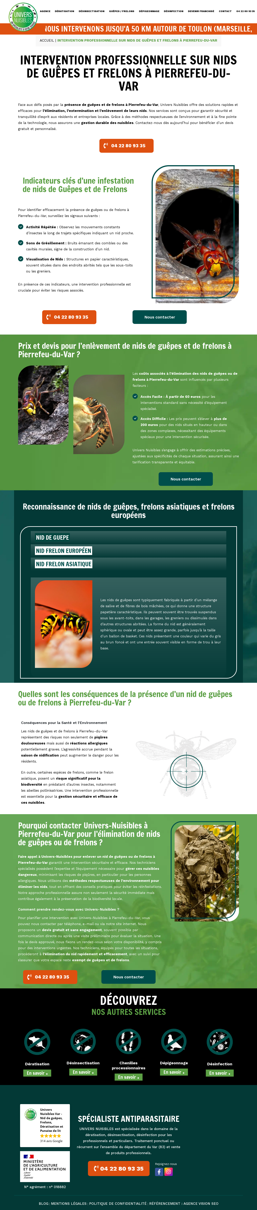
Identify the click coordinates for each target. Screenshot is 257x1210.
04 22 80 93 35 (245, 11)
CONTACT (225, 11)
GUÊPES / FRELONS (121, 11)
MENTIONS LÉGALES (69, 1204)
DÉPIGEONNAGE (149, 11)
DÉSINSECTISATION (91, 11)
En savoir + (37, 1073)
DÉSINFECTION (173, 11)
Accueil (47, 40)
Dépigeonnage (174, 1063)
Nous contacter (159, 317)
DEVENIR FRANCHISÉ (201, 11)
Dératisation (37, 1064)
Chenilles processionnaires (128, 1065)
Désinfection (219, 1064)
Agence (45, 11)
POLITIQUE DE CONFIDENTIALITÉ (118, 1204)
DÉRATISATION (64, 11)
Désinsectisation (83, 1063)
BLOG (43, 1204)
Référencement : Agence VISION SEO (183, 1204)
